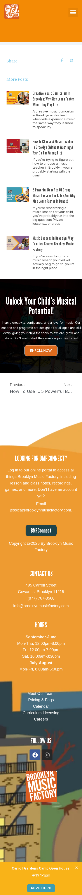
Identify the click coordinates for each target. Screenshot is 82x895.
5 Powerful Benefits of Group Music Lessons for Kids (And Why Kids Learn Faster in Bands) (54, 195)
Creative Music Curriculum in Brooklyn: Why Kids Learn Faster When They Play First (53, 99)
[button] (73, 12)
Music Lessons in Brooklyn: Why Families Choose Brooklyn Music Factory (53, 244)
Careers (41, 719)
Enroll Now (41, 350)
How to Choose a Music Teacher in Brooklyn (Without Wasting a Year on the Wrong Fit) (53, 147)
